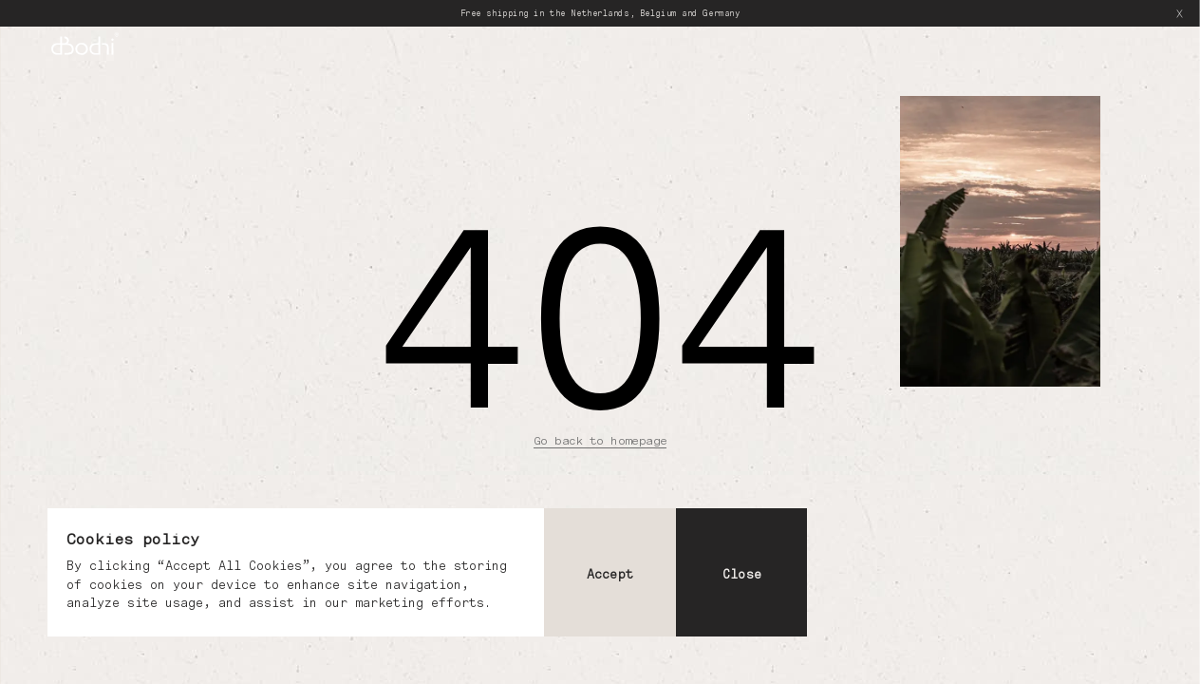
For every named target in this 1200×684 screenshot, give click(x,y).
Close (741, 574)
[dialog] (427, 572)
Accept (610, 574)
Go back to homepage (600, 440)
